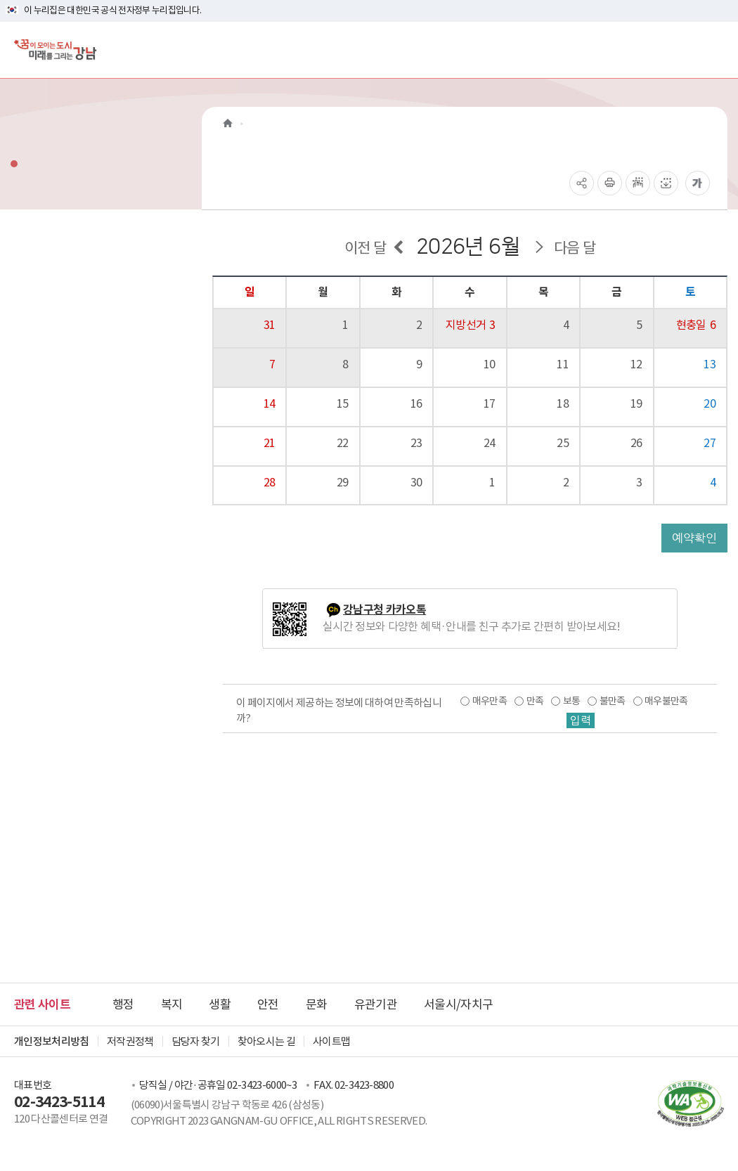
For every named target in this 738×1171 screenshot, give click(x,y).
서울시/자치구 (458, 1004)
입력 (580, 720)
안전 (268, 1004)
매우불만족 (666, 700)
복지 (172, 1004)
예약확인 (694, 538)
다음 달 (574, 247)
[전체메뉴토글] (716, 49)
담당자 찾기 (195, 1041)
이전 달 (365, 247)
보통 (572, 700)
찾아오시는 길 (266, 1041)
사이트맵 (331, 1041)
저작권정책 (130, 1041)
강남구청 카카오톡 (384, 609)
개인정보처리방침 (51, 1041)
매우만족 (489, 700)
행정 (123, 1004)
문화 (317, 1004)
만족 (535, 700)
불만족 (613, 700)
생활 (220, 1004)
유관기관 (375, 1004)
